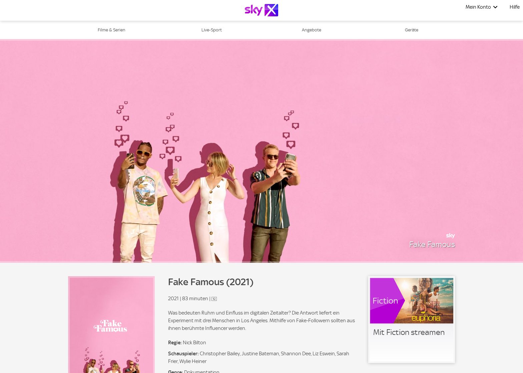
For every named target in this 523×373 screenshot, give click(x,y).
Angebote (311, 29)
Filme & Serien (111, 29)
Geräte (411, 29)
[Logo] (261, 10)
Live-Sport (211, 29)
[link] (411, 319)
